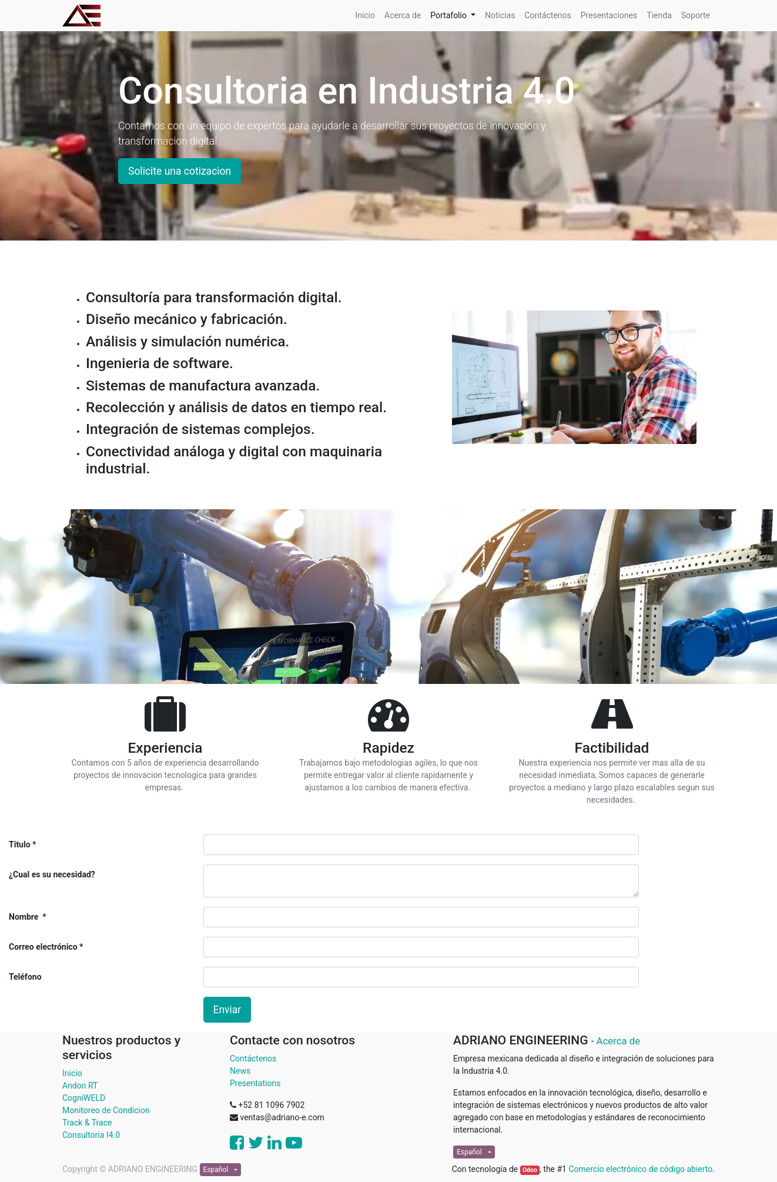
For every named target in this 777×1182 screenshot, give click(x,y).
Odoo (530, 1170)
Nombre (25, 916)
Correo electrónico (44, 946)
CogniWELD (83, 1098)
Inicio (72, 1073)
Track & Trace (87, 1122)
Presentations (255, 1083)
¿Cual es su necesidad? (52, 874)
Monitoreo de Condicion (106, 1110)
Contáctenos (253, 1058)
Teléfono (25, 976)
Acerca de (619, 1041)
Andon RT (80, 1085)
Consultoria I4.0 (91, 1135)
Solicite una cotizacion (179, 171)
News (240, 1071)
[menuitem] (365, 15)
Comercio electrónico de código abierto (640, 1169)
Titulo (20, 844)
